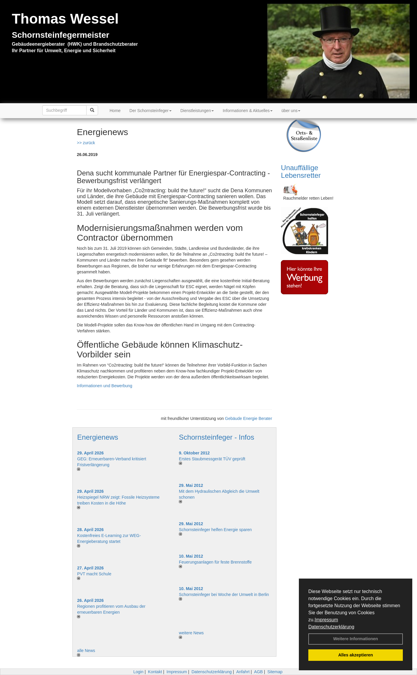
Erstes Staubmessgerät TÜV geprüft (212, 458)
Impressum (326, 619)
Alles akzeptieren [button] (355, 655)
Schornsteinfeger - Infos (216, 437)
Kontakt (155, 671)
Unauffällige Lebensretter (301, 171)
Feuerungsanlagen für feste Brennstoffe (215, 562)
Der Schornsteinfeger (150, 110)
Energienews (97, 437)
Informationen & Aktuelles (248, 110)
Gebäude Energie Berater (248, 418)
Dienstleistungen (197, 110)
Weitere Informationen (355, 638)
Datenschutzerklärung (331, 626)
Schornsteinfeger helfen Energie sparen (215, 529)
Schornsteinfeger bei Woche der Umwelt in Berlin (224, 594)
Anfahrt (243, 671)
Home (115, 110)
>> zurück (86, 142)
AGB (258, 671)
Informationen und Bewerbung (104, 385)
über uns (290, 110)
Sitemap (274, 671)
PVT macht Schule (94, 573)
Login (138, 671)
